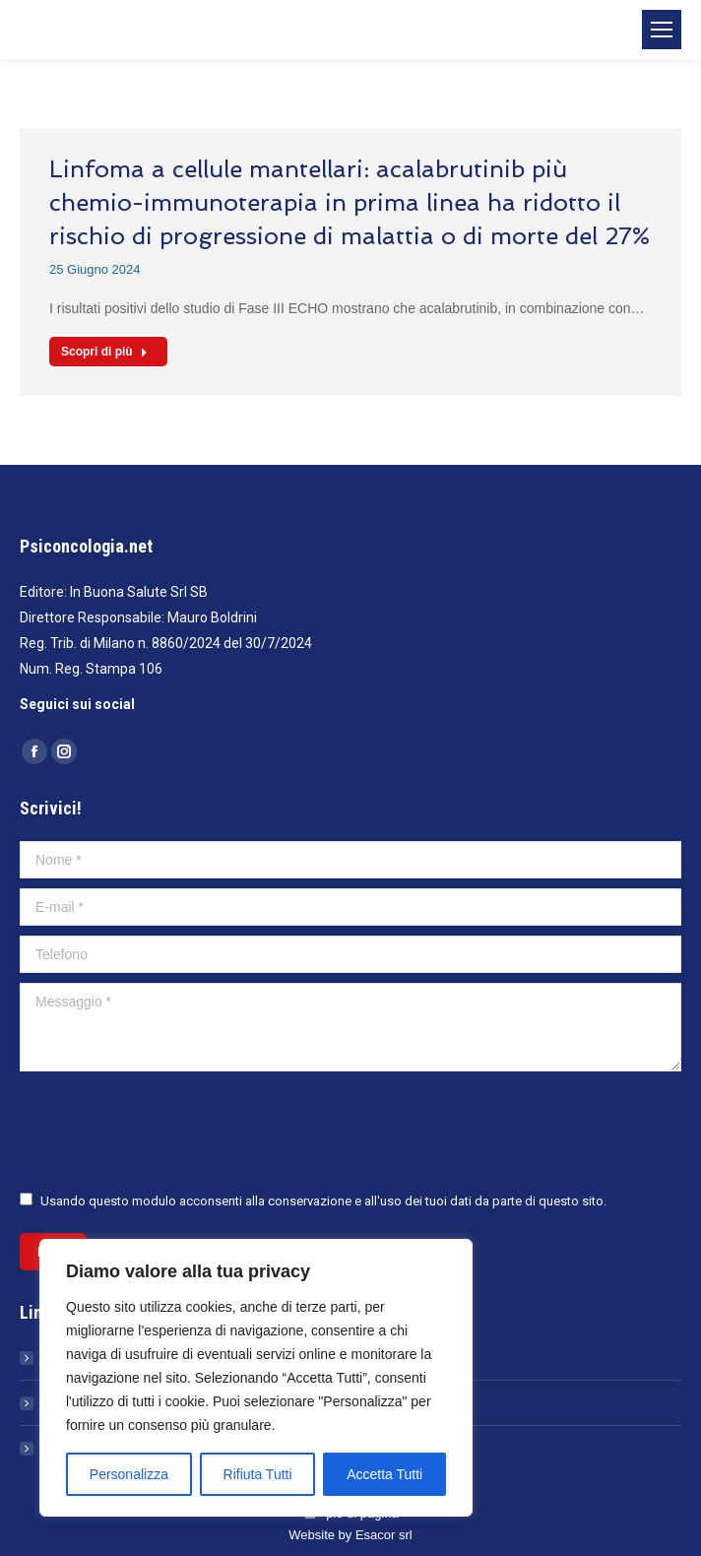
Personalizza (129, 1474)
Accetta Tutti (384, 1474)
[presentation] (169, 1129)
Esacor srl (384, 1534)
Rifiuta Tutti (257, 1474)
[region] (256, 1378)
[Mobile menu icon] (661, 29)
